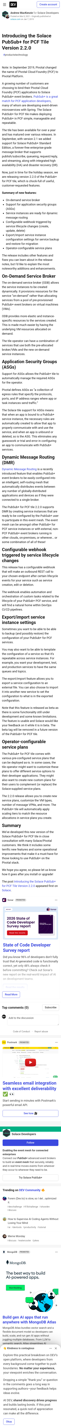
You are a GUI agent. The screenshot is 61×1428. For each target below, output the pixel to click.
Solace (6, 890)
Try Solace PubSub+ (30, 1177)
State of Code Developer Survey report (27, 947)
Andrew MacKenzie (21, 12)
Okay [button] (9, 1421)
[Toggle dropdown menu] (56, 900)
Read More (11, 994)
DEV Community (29, 1190)
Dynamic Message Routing (19, 469)
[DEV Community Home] (13, 4)
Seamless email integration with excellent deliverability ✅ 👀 (29, 1089)
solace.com (15, 19)
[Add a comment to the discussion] (33, 1020)
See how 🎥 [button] (30, 1113)
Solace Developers (48, 12)
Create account (48, 4)
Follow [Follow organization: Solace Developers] (30, 1142)
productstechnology (15, 55)
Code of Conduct (21, 1031)
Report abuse (41, 1031)
